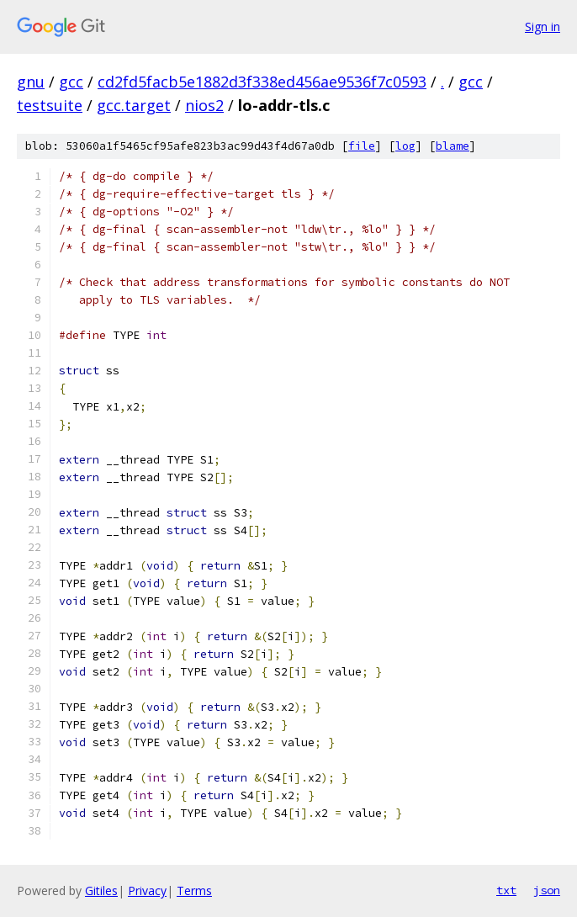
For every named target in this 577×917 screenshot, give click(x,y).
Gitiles (101, 890)
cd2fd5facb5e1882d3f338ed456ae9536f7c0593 (262, 82)
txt (506, 890)
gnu (31, 82)
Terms (194, 890)
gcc (71, 82)
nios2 (204, 105)
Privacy (147, 890)
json (546, 890)
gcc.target (134, 105)
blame (452, 146)
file (361, 146)
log (405, 146)
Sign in (542, 26)
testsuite (49, 105)
